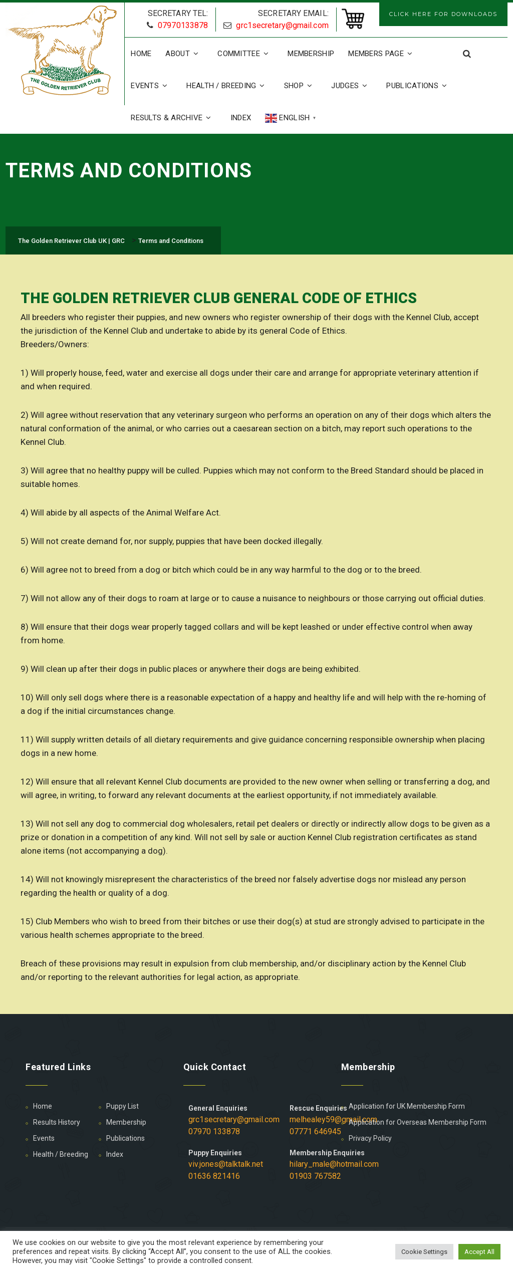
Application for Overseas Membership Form (417, 1122)
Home (141, 53)
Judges (351, 85)
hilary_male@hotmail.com (334, 1164)
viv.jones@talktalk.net (225, 1164)
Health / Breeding (228, 85)
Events (151, 85)
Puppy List (122, 1106)
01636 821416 (214, 1176)
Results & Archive (173, 117)
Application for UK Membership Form (407, 1106)
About (184, 53)
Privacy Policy (370, 1138)
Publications (419, 85)
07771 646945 (315, 1131)
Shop (301, 85)
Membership (311, 53)
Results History (56, 1122)
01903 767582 (315, 1176)
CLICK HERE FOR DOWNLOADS (443, 14)
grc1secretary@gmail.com (282, 25)
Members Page (382, 53)
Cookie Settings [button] (424, 1251)
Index (240, 117)
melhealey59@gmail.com (333, 1119)
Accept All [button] (479, 1251)
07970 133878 (214, 1131)
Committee (245, 53)
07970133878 (183, 25)
